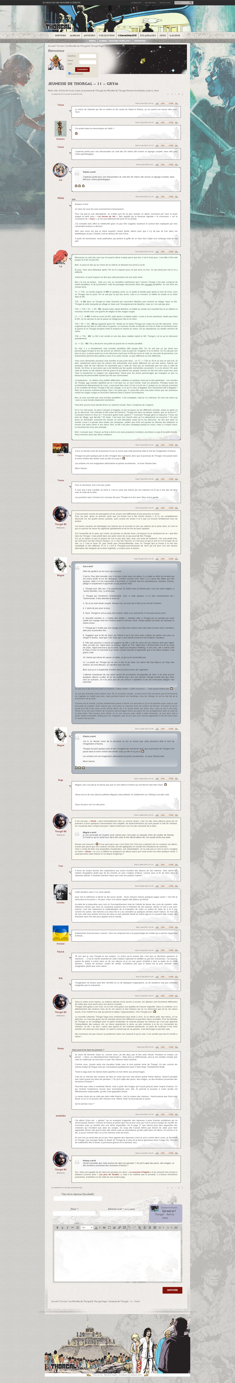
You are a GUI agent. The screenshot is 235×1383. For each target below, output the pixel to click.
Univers (60, 35)
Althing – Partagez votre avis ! (115, 41)
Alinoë (93, 821)
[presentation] (57, 1227)
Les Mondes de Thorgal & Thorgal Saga (84, 46)
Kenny (61, 1048)
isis (60, 180)
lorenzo (61, 902)
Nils (61, 978)
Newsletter (165, 3)
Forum (92, 41)
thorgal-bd (60, 524)
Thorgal (159, 1214)
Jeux (162, 35)
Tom (60, 866)
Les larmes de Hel (106, 216)
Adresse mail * (121, 1209)
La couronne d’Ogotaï (139, 1172)
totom (60, 105)
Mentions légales (111, 1375)
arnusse (61, 943)
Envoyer (172, 1290)
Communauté (127, 35)
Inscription (150, 3)
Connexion (136, 3)
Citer (171, 103)
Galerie (175, 35)
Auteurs (89, 35)
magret (60, 575)
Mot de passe (70, 62)
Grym (92, 219)
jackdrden (61, 1115)
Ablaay (60, 198)
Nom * (74, 1209)
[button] (57, 1227)
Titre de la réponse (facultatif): (78, 1194)
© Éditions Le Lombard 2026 (130, 1375)
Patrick (60, 951)
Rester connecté (77, 74)
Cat (60, 266)
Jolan (165, 1217)
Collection (106, 35)
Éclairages (148, 35)
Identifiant (72, 56)
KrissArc (60, 139)
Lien (162, 103)
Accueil (51, 46)
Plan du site (98, 1375)
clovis (61, 455)
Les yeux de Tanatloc (109, 1174)
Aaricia (170, 1214)
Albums (75, 35)
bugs (60, 780)
